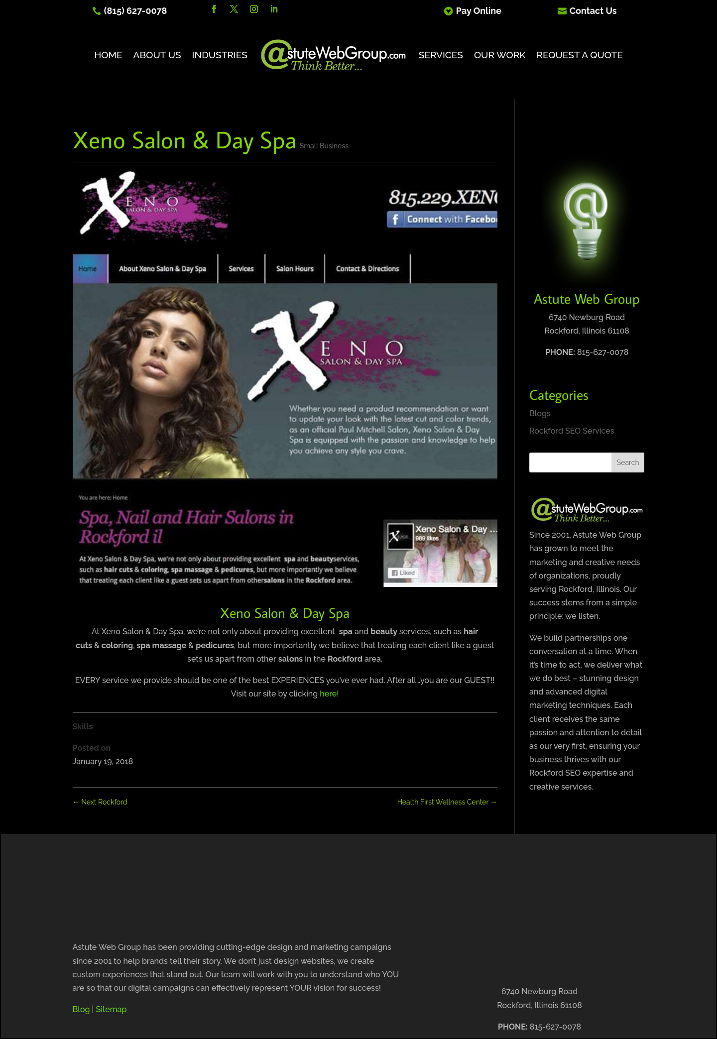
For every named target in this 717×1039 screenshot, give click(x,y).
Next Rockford (100, 802)
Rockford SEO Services (571, 431)
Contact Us (593, 10)
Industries (219, 54)
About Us (157, 54)
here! (329, 693)
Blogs (540, 413)
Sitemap (111, 1009)
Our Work (500, 54)
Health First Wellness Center (447, 802)
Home (108, 54)
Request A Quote (580, 54)
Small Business (324, 146)
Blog (81, 1009)
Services (441, 54)
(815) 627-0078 (135, 10)
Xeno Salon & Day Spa (285, 612)
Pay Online (478, 10)
